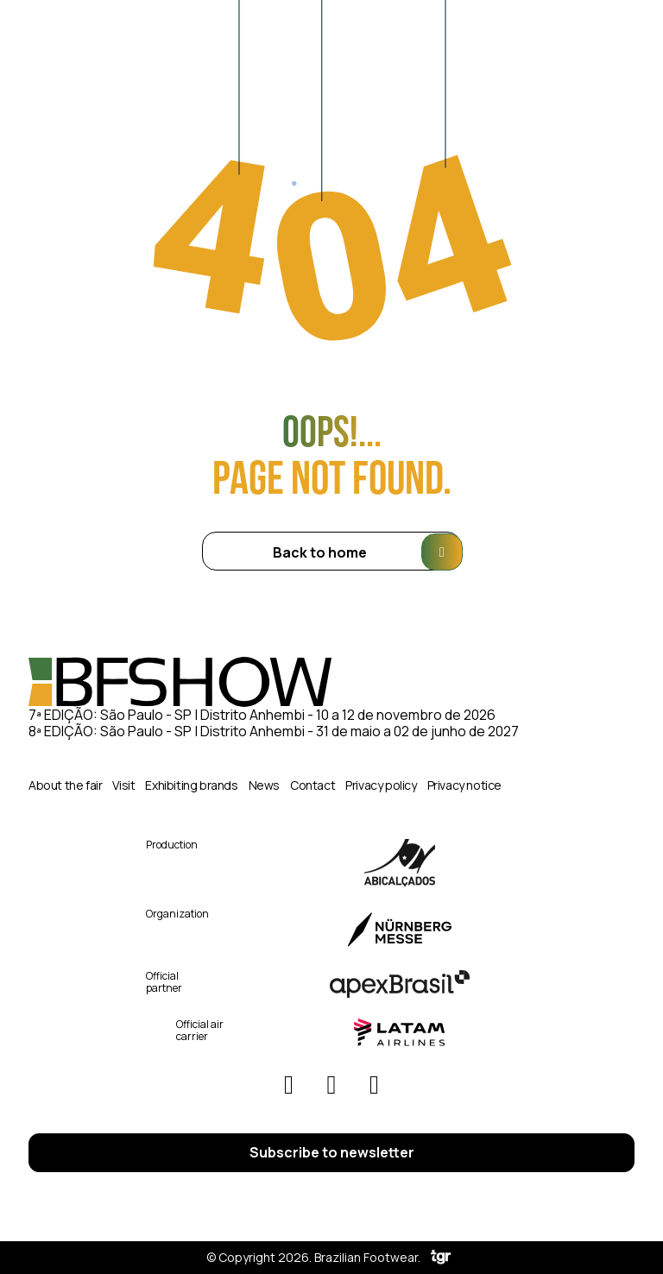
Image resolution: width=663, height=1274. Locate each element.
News (264, 785)
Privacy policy (380, 785)
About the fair (65, 785)
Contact (312, 785)
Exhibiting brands (191, 785)
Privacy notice (464, 785)
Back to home (367, 552)
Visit (123, 785)
